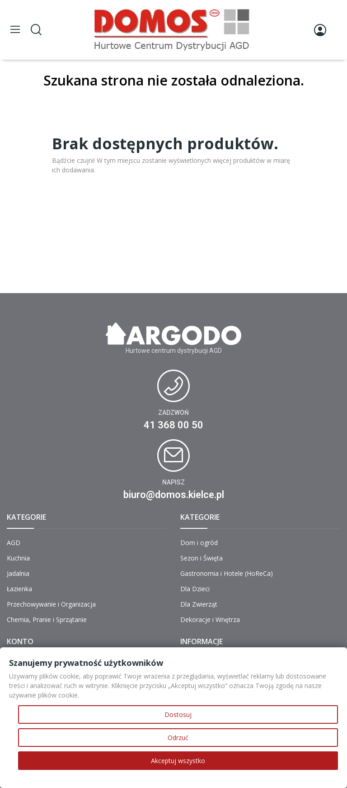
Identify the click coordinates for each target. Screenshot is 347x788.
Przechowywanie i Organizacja (51, 604)
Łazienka (19, 588)
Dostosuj (178, 714)
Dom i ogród (199, 542)
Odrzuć (178, 737)
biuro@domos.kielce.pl (173, 494)
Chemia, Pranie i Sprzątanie (47, 619)
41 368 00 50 (173, 425)
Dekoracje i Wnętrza (210, 619)
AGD (13, 542)
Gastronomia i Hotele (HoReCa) (226, 573)
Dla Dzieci (195, 588)
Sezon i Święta (201, 558)
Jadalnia (18, 573)
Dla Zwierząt (198, 604)
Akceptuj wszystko (178, 760)
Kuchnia (18, 558)
